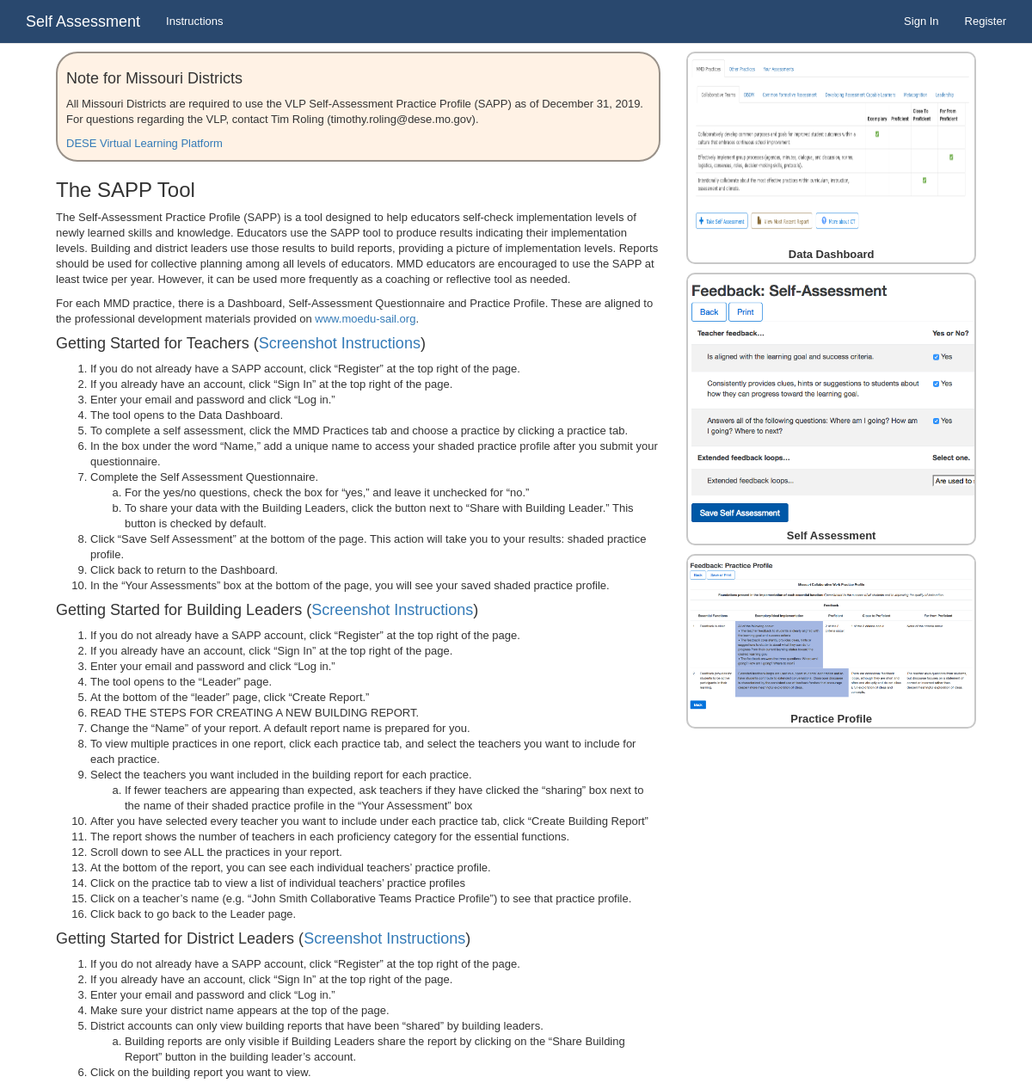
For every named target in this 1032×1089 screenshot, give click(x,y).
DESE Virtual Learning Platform (144, 143)
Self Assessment (83, 21)
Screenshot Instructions (340, 343)
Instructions (194, 21)
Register (985, 21)
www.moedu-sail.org (365, 318)
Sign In (921, 21)
